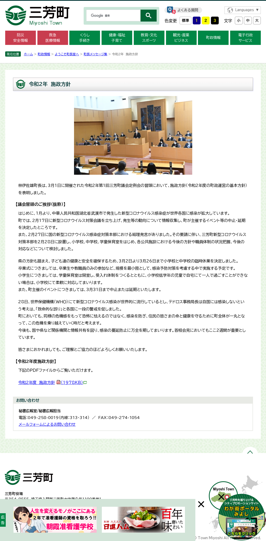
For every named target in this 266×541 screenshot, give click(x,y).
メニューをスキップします (133, 3)
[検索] (113, 15)
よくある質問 (187, 10)
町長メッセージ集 (95, 54)
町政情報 (213, 37)
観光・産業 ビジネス (181, 37)
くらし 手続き (84, 37)
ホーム (28, 54)
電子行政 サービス (245, 37)
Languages (244, 10)
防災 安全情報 (20, 37)
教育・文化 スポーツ (149, 37)
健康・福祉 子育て (117, 37)
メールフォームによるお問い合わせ (47, 424)
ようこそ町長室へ (67, 54)
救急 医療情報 (52, 37)
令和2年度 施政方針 (52, 382)
